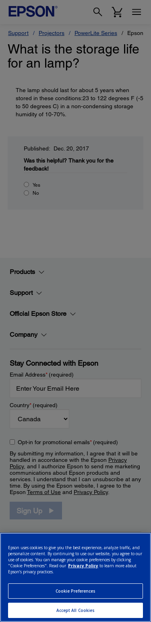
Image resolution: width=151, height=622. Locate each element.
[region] (75, 577)
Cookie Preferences (76, 591)
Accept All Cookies (75, 610)
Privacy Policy (83, 565)
